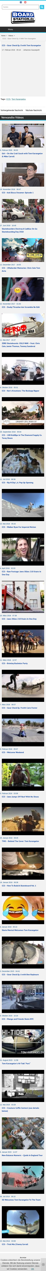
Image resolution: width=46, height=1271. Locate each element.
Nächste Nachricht (34, 110)
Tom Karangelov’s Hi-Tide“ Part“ (16, 1063)
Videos (10, 36)
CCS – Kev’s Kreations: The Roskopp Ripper (20, 390)
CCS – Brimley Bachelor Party (15, 663)
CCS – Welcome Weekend (13, 752)
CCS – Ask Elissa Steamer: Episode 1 (17, 192)
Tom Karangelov (19, 99)
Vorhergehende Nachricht (12, 110)
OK (32, 1269)
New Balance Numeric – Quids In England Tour (22, 1155)
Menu (23, 29)
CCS (8, 99)
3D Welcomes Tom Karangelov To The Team (21, 1200)
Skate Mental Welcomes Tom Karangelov (20, 930)
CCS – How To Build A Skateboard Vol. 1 (19, 885)
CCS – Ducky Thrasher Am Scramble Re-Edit (21, 307)
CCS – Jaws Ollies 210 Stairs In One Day (19, 619)
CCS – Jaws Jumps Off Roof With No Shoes (20, 796)
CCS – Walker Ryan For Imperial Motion (19, 527)
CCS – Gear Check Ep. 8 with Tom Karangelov (21, 45)
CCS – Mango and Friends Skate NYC (18, 1019)
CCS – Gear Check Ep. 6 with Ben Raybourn (20, 974)
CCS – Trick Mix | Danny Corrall (15, 1244)
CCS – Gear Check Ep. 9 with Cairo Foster (19, 708)
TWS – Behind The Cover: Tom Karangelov (20, 841)
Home (3, 36)
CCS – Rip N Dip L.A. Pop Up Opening (17, 482)
